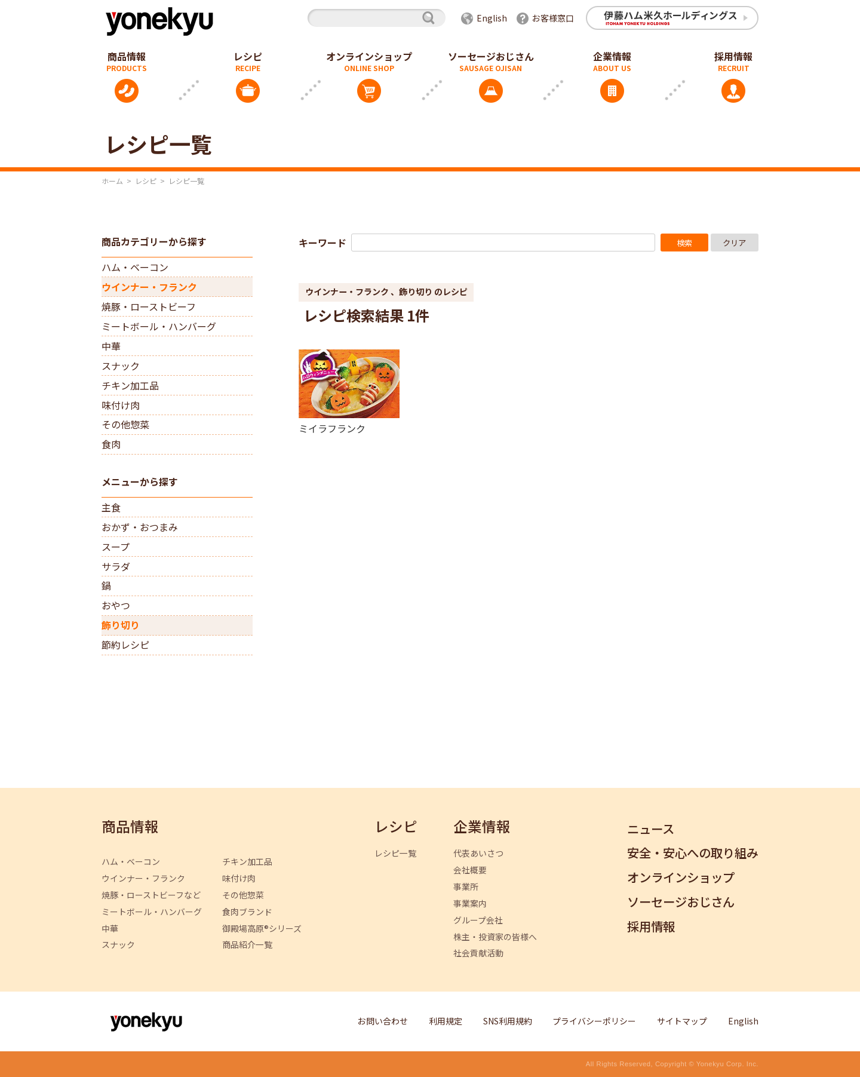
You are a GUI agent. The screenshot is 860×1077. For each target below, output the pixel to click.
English (492, 18)
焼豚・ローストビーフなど (151, 895)
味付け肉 (121, 405)
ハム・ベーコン (135, 267)
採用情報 (733, 56)
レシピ (248, 56)
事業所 (465, 887)
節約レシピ (125, 644)
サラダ (116, 566)
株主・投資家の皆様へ (495, 937)
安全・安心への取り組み (692, 853)
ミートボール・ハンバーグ (159, 326)
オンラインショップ (369, 56)
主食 (111, 507)
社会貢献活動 (478, 953)
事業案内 (470, 903)
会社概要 (470, 870)
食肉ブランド (247, 912)
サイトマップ (682, 1021)
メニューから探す (140, 481)
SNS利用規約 (507, 1021)
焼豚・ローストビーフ (149, 306)
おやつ (116, 605)
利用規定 (445, 1021)
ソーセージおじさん (491, 56)
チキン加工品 (130, 385)
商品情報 (127, 56)
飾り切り (121, 625)
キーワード (322, 242)
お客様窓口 (553, 18)
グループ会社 (478, 920)
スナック (121, 365)
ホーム (112, 181)
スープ (116, 546)
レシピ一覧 (395, 853)
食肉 (111, 444)
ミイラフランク (332, 427)
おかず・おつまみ (140, 527)
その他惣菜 (125, 424)
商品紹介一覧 (247, 945)
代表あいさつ (478, 853)
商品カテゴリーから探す (154, 241)
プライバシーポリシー (594, 1021)
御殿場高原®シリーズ (262, 928)
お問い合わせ (383, 1021)
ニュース (650, 829)
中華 (111, 346)
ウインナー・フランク (149, 287)
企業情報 (612, 56)
